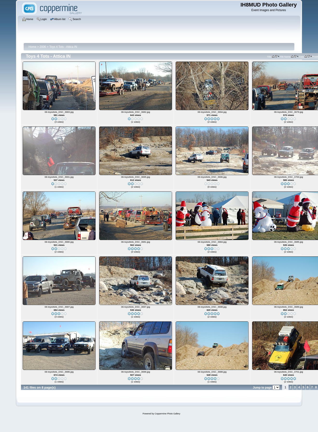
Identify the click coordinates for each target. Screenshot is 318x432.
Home (32, 47)
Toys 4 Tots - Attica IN (63, 47)
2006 (43, 47)
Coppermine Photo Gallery (167, 413)
